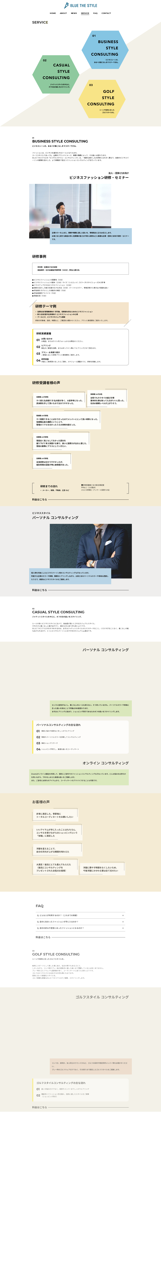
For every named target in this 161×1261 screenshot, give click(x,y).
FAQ (95, 13)
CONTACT (106, 13)
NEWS (74, 13)
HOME (53, 13)
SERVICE (85, 13)
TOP (122, 1212)
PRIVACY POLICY (39, 1244)
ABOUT (63, 13)
